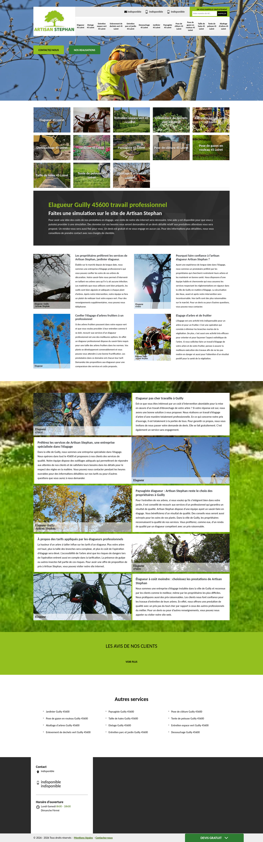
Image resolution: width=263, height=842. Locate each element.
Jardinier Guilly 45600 (57, 711)
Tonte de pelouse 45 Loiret (211, 26)
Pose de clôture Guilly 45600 (186, 711)
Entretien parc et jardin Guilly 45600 (128, 732)
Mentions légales (83, 837)
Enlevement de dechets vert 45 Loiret (116, 26)
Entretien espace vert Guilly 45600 (190, 725)
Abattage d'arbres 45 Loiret (223, 26)
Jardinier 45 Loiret (156, 26)
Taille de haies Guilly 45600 (123, 718)
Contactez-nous (48, 50)
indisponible (132, 11)
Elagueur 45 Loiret (80, 26)
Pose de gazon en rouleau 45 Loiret (190, 26)
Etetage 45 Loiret (90, 26)
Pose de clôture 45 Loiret (179, 26)
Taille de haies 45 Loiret (201, 26)
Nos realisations (84, 50)
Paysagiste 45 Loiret (167, 26)
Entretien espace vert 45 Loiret (102, 26)
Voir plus (131, 661)
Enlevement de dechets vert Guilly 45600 (68, 732)
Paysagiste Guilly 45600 (121, 711)
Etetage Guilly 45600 (120, 725)
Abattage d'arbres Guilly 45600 (62, 725)
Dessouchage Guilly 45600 (185, 732)
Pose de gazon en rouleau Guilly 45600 (67, 718)
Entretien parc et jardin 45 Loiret (130, 26)
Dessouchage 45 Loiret (144, 26)
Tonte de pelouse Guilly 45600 (187, 718)
